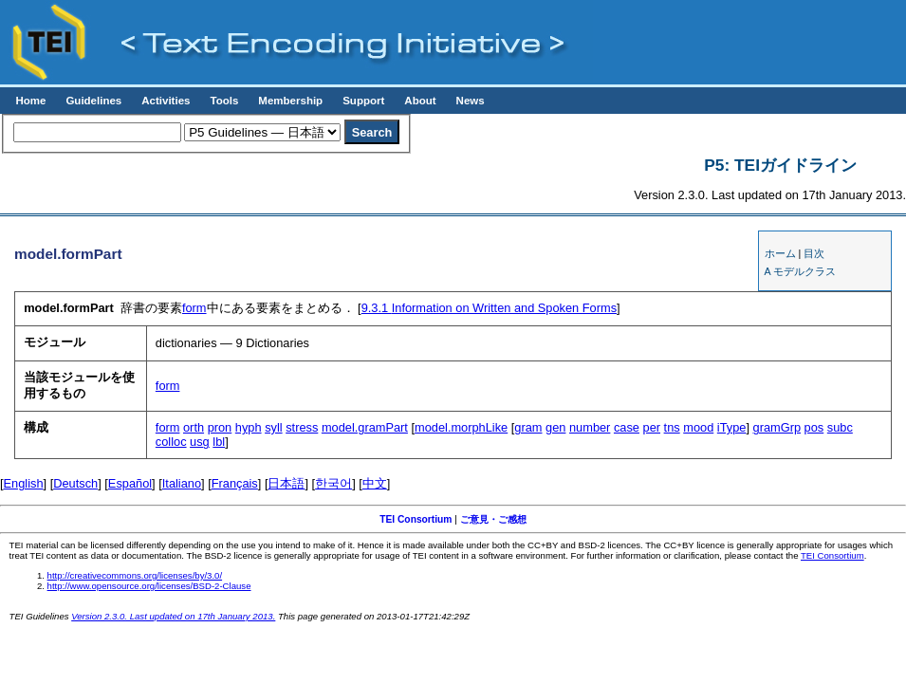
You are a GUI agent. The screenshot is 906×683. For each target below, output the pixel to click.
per (652, 427)
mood (698, 427)
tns (672, 427)
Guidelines (93, 100)
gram (528, 427)
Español (130, 483)
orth (193, 427)
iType (732, 427)
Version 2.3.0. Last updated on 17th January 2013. (173, 616)
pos (814, 427)
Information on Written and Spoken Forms (489, 308)
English (24, 483)
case (626, 427)
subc (840, 427)
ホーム (780, 253)
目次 (814, 253)
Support (363, 100)
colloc (171, 441)
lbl (219, 441)
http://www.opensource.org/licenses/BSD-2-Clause (149, 586)
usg (200, 441)
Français (235, 483)
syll (273, 427)
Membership (290, 100)
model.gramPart (365, 427)
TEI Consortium (415, 519)
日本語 (286, 483)
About (419, 100)
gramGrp (777, 427)
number (589, 427)
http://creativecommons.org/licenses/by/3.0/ (135, 575)
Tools (224, 100)
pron (220, 427)
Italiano (181, 483)
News (470, 100)
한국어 (333, 483)
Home (30, 100)
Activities (165, 100)
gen (555, 427)
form (194, 308)
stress (302, 427)
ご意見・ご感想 (493, 519)
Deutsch (75, 483)
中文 (374, 483)
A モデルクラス (800, 271)
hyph (248, 427)
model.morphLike (461, 427)
